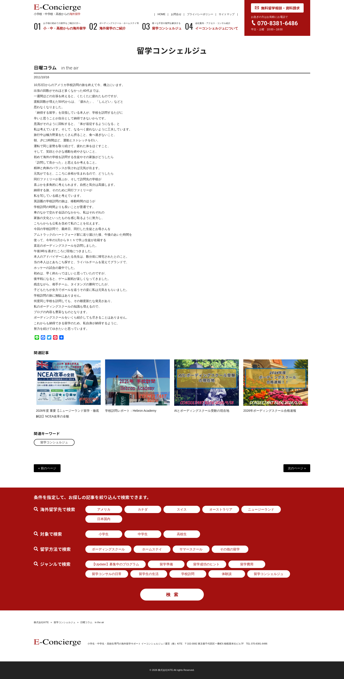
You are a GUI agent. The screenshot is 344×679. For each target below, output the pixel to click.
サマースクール (190, 549)
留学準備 (166, 564)
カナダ (143, 509)
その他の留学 (230, 549)
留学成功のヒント (206, 564)
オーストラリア (220, 509)
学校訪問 (187, 574)
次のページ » (297, 468)
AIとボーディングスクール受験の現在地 (201, 414)
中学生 (143, 534)
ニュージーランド (261, 509)
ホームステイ (152, 549)
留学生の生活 (149, 574)
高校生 (182, 534)
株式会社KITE (41, 622)
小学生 (104, 534)
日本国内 (103, 519)
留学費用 (246, 564)
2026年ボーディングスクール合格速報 (269, 414)
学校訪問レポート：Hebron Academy (130, 414)
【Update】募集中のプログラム (115, 564)
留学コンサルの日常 (107, 574)
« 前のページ (47, 468)
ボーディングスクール (108, 549)
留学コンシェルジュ (54, 442)
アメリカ (103, 509)
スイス (182, 509)
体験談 (227, 574)
